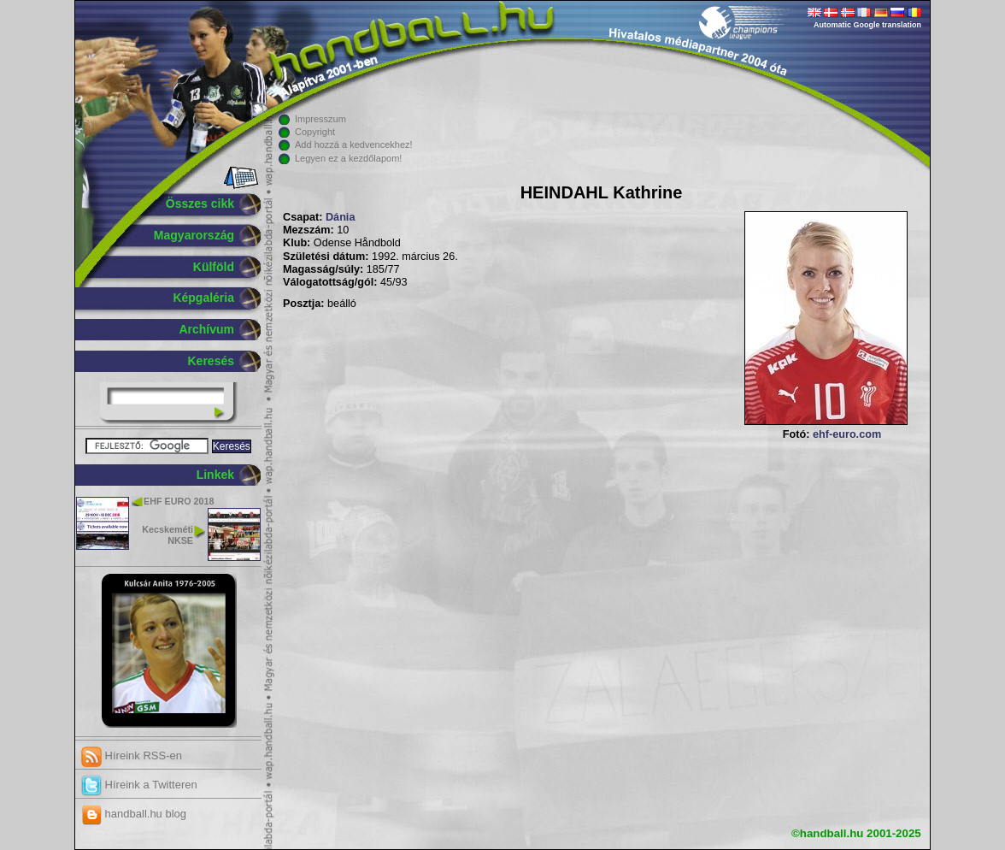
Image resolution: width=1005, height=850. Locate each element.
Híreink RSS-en (131, 755)
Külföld (213, 267)
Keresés (211, 361)
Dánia (340, 217)
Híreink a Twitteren (139, 784)
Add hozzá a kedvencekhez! (354, 144)
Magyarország (194, 235)
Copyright (315, 132)
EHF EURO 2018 (179, 501)
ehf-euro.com (847, 434)
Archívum (206, 329)
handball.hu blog (133, 813)
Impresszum (320, 119)
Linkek (215, 474)
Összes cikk (200, 203)
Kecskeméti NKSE (167, 535)
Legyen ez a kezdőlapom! (348, 158)
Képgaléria (203, 297)
